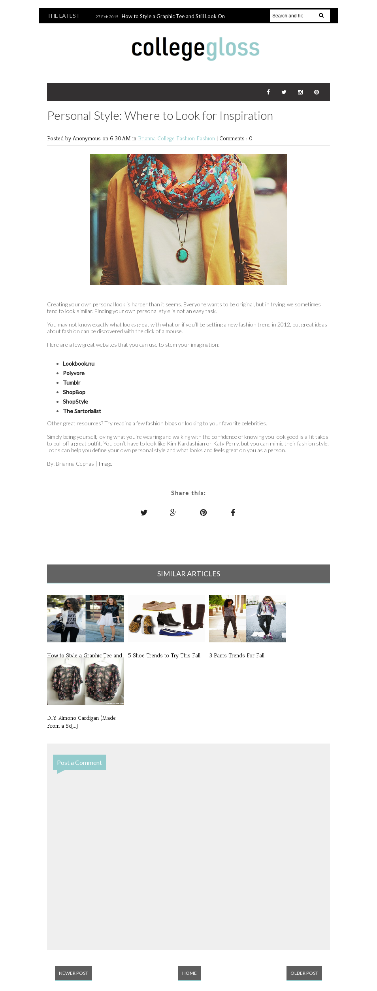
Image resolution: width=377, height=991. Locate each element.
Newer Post (73, 973)
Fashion (206, 138)
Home (189, 973)
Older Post (304, 973)
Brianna (147, 138)
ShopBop (74, 392)
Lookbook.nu (78, 363)
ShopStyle (75, 401)
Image (105, 463)
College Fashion (176, 138)
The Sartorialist (82, 411)
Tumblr (71, 382)
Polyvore (74, 373)
